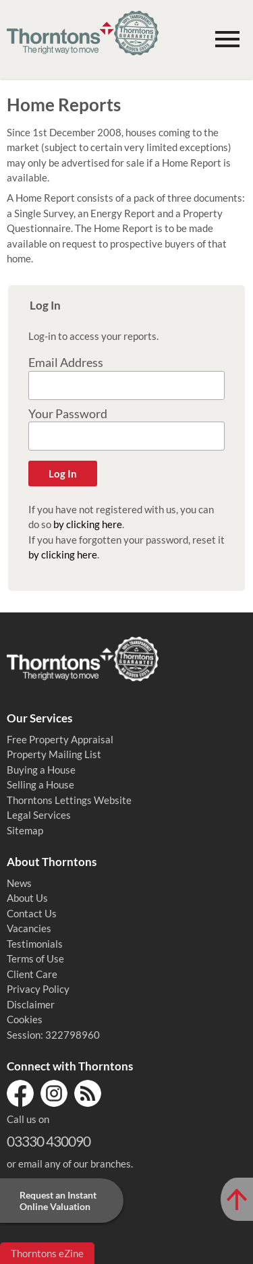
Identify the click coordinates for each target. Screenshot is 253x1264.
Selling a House (40, 784)
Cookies (25, 1019)
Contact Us (32, 913)
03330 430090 (48, 1140)
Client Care (32, 974)
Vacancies (29, 928)
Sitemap (25, 830)
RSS (87, 1093)
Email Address (65, 362)
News (19, 883)
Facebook (20, 1093)
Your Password (67, 414)
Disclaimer (31, 1004)
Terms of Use (35, 958)
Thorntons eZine (47, 1253)
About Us (27, 898)
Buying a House (41, 770)
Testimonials (35, 944)
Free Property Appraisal (60, 739)
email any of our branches (74, 1163)
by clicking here (87, 524)
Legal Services (39, 815)
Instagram (53, 1093)
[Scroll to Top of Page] (237, 1199)
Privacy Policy (38, 989)
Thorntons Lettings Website (69, 800)
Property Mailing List (54, 754)
